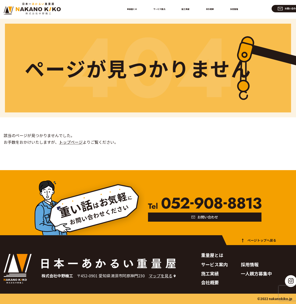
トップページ (71, 142)
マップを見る (160, 276)
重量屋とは (135, 8)
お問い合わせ (271, 8)
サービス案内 (162, 8)
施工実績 (188, 8)
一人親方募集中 (256, 273)
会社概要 (209, 8)
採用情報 (231, 8)
